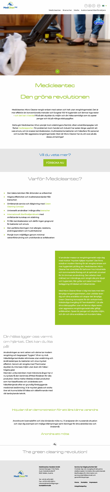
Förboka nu (55, 162)
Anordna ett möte (55, 434)
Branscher (67, 10)
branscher (45, 210)
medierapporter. (26, 128)
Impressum (93, 482)
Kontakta (84, 482)
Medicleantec (55, 10)
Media (76, 10)
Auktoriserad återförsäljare (93, 10)
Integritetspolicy (80, 486)
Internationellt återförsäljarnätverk (23, 214)
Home (76, 482)
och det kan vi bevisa (24, 116)
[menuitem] (55, 10)
